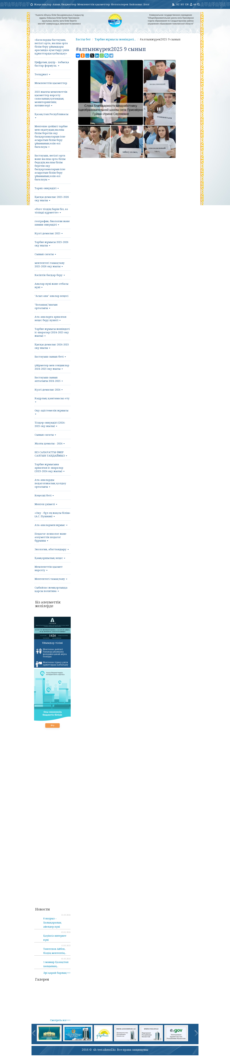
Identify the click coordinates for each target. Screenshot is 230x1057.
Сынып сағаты (45, 254)
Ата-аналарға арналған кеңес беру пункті (50, 318)
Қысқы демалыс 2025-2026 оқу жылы (52, 198)
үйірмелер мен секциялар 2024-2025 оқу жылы (52, 367)
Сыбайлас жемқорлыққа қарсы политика (51, 589)
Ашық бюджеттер (64, 4)
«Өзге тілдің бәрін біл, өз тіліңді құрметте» (51, 210)
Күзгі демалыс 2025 (49, 233)
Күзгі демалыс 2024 (49, 389)
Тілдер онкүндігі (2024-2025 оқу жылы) (50, 424)
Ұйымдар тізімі (52, 642)
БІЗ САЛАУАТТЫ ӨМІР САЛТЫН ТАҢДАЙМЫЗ (51, 453)
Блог (146, 4)
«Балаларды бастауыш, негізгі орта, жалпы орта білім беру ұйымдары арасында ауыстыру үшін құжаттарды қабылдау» (52, 46)
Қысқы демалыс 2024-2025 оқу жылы (52, 346)
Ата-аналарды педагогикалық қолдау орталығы (50, 483)
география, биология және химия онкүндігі (52, 222)
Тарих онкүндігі (47, 188)
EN (187, 4)
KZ (178, 4)
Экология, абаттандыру (52, 549)
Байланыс (135, 4)
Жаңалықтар (42, 4)
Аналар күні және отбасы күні (51, 285)
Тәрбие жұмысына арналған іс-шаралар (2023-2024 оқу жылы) (50, 468)
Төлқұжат (42, 74)
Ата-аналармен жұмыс (51, 525)
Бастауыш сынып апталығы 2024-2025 (49, 379)
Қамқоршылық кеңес (50, 558)
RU (182, 4)
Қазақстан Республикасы (51, 115)
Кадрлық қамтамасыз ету (52, 399)
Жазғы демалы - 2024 (50, 443)
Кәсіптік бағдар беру (50, 275)
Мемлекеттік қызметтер (93, 4)
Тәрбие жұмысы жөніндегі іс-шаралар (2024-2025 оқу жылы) (52, 332)
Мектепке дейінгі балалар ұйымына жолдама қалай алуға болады (51, 653)
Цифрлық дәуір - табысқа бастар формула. (52, 63)
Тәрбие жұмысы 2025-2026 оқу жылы (51, 243)
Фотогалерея (119, 4)
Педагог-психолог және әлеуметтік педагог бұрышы (50, 537)
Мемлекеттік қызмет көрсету (49, 568)
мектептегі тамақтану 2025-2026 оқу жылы (50, 264)
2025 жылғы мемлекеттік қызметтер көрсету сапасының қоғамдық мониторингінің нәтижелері (51, 98)
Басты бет (83, 39)
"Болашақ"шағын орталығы (46, 306)
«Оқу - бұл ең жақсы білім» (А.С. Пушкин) (52, 514)
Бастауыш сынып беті (50, 356)
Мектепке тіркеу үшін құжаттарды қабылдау (52, 664)
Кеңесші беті (44, 495)
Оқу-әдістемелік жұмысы (51, 411)
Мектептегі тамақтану (51, 578)
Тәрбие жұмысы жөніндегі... (115, 39)
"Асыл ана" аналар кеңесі (51, 296)
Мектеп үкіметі (46, 504)
